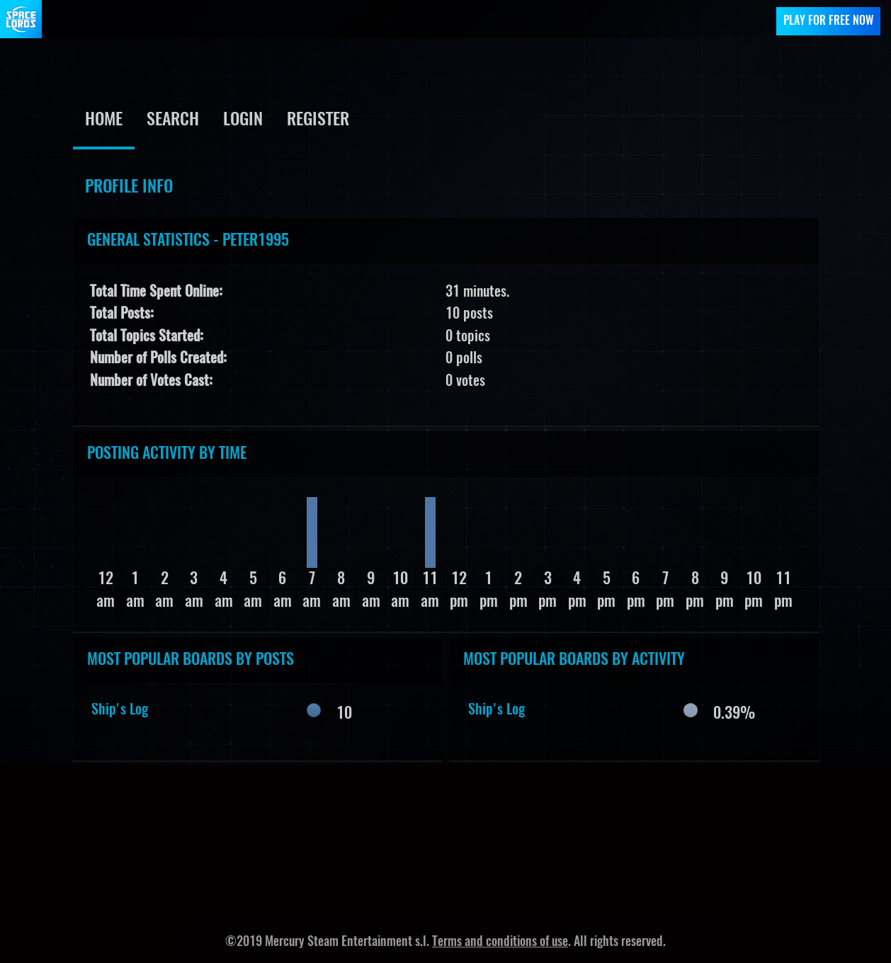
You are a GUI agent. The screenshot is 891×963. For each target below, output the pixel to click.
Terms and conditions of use (500, 942)
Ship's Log (119, 710)
